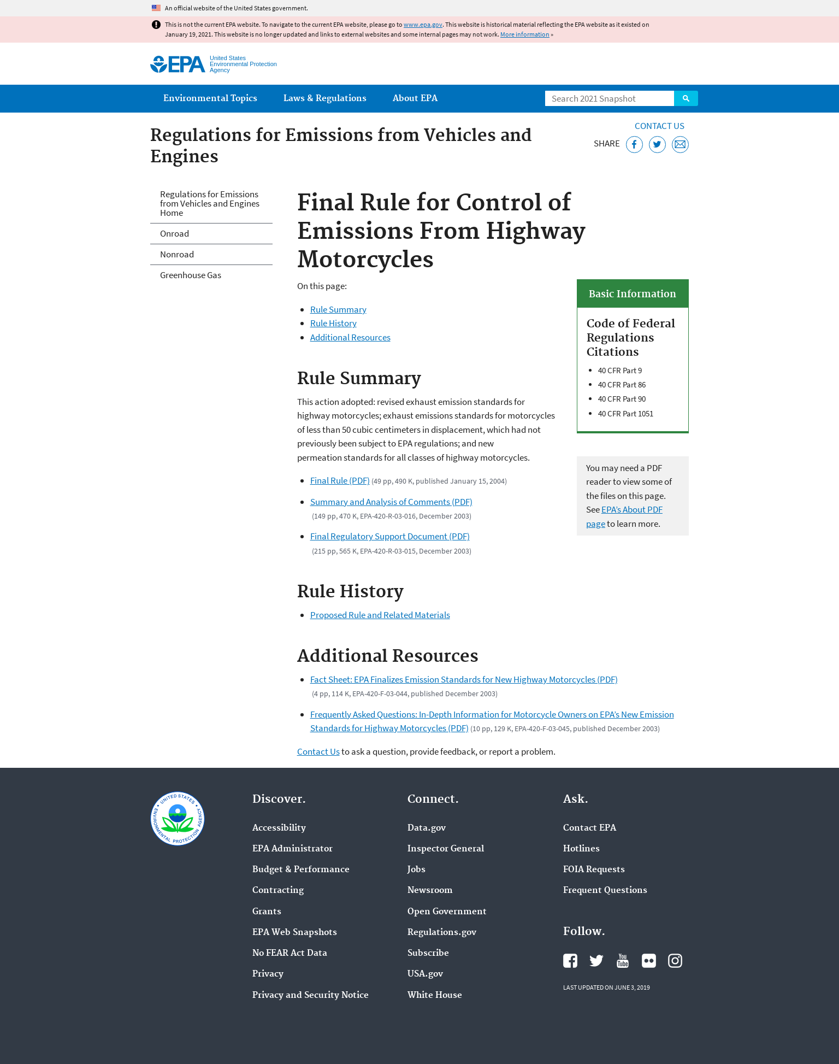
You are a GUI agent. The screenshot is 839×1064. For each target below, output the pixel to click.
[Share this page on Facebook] (634, 144)
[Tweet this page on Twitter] (657, 144)
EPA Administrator (292, 849)
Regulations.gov (441, 933)
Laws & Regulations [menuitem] (325, 98)
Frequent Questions (605, 891)
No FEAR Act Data (289, 954)
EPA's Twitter (596, 961)
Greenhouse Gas (190, 275)
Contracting (278, 891)
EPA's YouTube (623, 961)
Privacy (267, 974)
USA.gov (425, 974)
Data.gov (426, 828)
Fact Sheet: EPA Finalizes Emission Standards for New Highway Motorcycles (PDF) (464, 679)
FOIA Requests (594, 870)
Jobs (416, 870)
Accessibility (279, 828)
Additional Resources (350, 337)
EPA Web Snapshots (294, 933)
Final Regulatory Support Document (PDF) (390, 536)
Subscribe (428, 954)
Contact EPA (589, 828)
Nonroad (177, 254)
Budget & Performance (301, 870)
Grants (266, 912)
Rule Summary (338, 309)
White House (434, 996)
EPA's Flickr (649, 961)
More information (525, 34)
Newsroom (430, 891)
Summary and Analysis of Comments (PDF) (391, 502)
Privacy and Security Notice (310, 996)
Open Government (447, 912)
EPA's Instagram (675, 961)
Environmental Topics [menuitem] (210, 98)
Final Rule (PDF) (340, 480)
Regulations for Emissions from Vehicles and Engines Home (209, 203)
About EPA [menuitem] (415, 98)
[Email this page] (680, 144)
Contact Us (659, 126)
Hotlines (581, 849)
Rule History (333, 323)
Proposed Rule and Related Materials (380, 615)
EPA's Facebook (570, 961)
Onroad (174, 233)
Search (686, 98)
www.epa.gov (423, 24)
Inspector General (445, 849)
